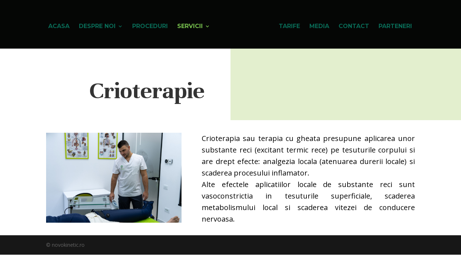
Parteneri (395, 26)
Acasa (59, 26)
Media (319, 26)
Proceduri (150, 26)
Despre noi (97, 26)
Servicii (190, 26)
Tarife (289, 26)
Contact (354, 26)
